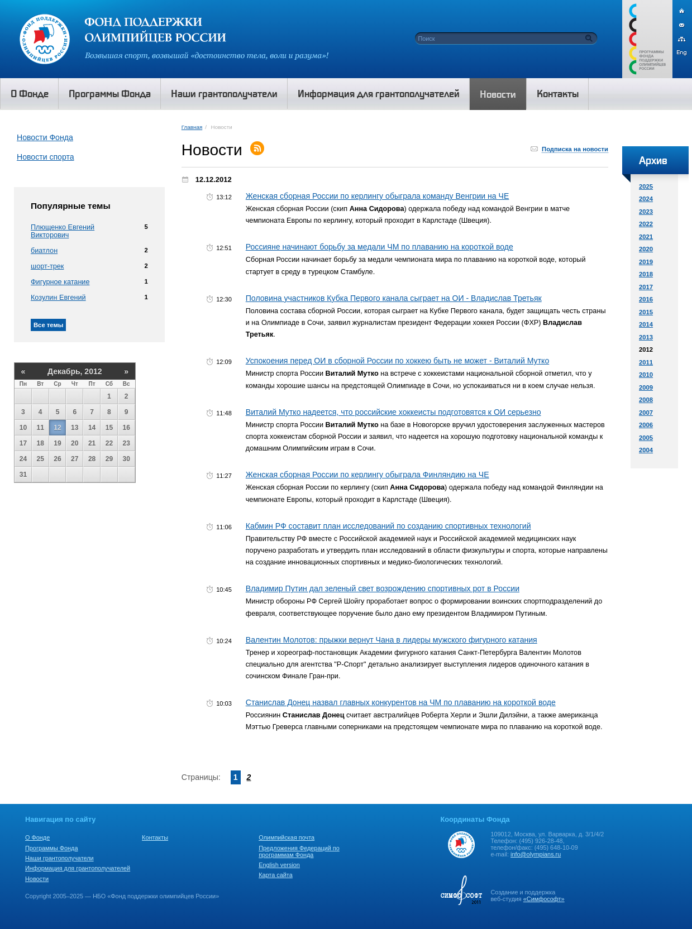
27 (74, 459)
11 (40, 428)
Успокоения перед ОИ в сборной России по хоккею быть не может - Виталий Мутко (397, 360)
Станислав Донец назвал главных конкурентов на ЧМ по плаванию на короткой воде (401, 702)
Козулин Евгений (58, 297)
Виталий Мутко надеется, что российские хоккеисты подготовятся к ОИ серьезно (393, 412)
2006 (646, 425)
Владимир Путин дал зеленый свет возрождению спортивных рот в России (382, 588)
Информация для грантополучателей (77, 868)
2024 (646, 198)
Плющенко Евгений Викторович (62, 231)
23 (126, 443)
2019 (646, 261)
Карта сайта (276, 874)
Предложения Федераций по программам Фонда (299, 851)
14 (92, 428)
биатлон (44, 251)
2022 (646, 224)
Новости (37, 878)
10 (23, 428)
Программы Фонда (51, 848)
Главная (192, 127)
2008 (646, 399)
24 (23, 459)
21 (92, 443)
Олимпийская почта (286, 837)
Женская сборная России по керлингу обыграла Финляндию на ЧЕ (367, 474)
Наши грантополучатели (59, 858)
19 (57, 443)
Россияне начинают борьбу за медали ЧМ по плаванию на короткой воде (379, 246)
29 (109, 459)
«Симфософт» (544, 899)
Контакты (155, 837)
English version (279, 864)
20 (74, 443)
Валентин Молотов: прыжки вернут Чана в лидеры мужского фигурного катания (391, 639)
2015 (646, 312)
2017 (646, 287)
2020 (646, 249)
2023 (646, 211)
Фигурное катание (60, 282)
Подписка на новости (575, 149)
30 (126, 459)
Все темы (48, 325)
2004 (646, 450)
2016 (646, 299)
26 (57, 459)
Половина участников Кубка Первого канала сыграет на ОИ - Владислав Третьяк (394, 298)
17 (23, 443)
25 (40, 459)
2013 (646, 337)
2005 (646, 437)
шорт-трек (47, 266)
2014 (646, 324)
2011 (646, 362)
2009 (646, 387)
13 (74, 428)
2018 (646, 274)
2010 (646, 374)
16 (126, 428)
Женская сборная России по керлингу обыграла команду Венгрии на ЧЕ (377, 195)
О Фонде (37, 837)
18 (40, 443)
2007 (646, 412)
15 (109, 428)
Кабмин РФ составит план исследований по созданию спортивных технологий (388, 525)
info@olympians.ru (535, 854)
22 (109, 443)
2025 (646, 186)
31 (23, 474)
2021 (646, 236)
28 (92, 459)
